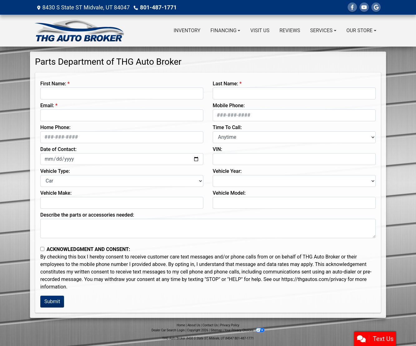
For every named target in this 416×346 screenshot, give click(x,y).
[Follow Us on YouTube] (364, 7)
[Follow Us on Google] (376, 7)
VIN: (217, 149)
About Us (193, 325)
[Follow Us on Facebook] (352, 7)
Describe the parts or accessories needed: (87, 215)
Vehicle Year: (227, 171)
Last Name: (225, 84)
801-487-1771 (158, 7)
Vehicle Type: (55, 171)
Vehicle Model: (229, 193)
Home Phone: (55, 127)
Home (181, 325)
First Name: (53, 84)
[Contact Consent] (42, 249)
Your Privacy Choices (244, 330)
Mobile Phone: (229, 105)
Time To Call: (227, 127)
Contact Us (210, 325)
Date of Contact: (58, 149)
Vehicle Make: (56, 193)
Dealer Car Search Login (168, 330)
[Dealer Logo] (79, 31)
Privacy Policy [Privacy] (230, 325)
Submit (52, 301)
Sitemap (216, 330)
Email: (47, 105)
